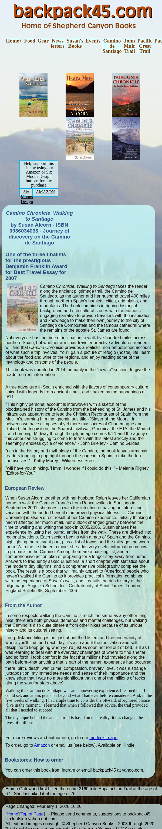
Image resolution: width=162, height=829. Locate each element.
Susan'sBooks (75, 43)
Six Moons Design (27, 197)
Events (92, 40)
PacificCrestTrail (144, 46)
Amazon (42, 745)
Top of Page (32, 814)
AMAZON (45, 192)
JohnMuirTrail (129, 46)
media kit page (103, 737)
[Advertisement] (116, 243)
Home (12, 814)
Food (29, 40)
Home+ (14, 40)
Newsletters (58, 43)
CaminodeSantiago (112, 46)
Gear (43, 40)
